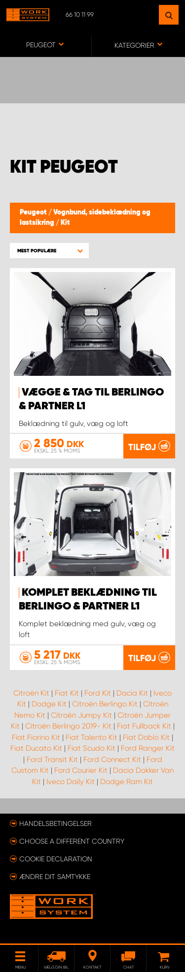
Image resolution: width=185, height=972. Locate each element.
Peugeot (34, 212)
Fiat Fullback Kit (144, 726)
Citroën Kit (31, 693)
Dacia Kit (132, 693)
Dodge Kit (49, 703)
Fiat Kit (67, 693)
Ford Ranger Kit (148, 748)
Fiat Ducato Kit (36, 748)
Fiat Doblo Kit (146, 737)
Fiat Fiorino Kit (36, 737)
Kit (65, 222)
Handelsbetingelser (55, 823)
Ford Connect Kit (112, 759)
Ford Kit (97, 693)
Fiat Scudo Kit (91, 748)
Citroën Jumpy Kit (81, 715)
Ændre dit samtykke (54, 877)
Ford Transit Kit (52, 759)
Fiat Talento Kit (91, 737)
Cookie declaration (55, 859)
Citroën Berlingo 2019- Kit (68, 726)
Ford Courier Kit (81, 770)
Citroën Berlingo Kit (105, 703)
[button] (49, 250)
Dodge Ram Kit (126, 781)
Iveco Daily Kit (70, 781)
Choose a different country (71, 841)
